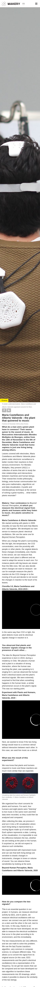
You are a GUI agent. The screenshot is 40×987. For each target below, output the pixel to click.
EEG (13, 915)
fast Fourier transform (21, 946)
